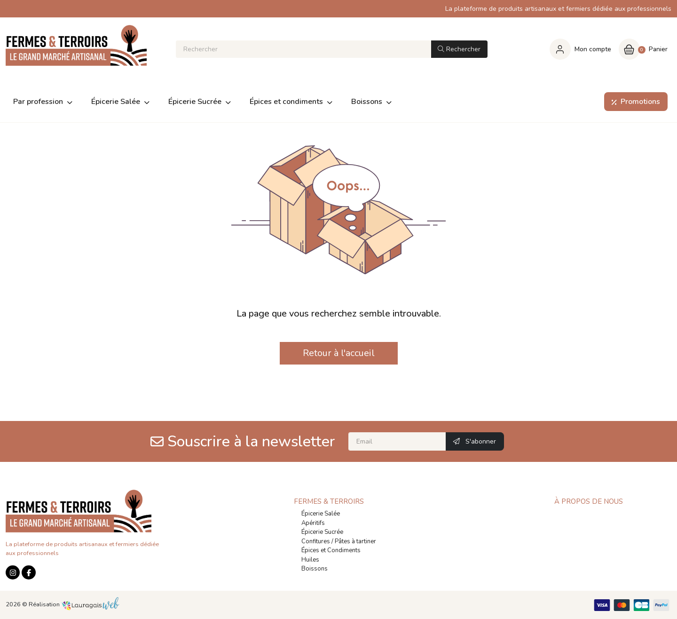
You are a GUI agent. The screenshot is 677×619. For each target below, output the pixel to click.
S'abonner (474, 441)
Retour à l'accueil (339, 353)
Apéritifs (313, 523)
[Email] (397, 441)
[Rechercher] (303, 49)
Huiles (310, 560)
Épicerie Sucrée (322, 532)
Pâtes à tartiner (355, 541)
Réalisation (74, 604)
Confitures (315, 541)
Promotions (634, 101)
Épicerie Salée (320, 513)
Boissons (314, 568)
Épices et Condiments (331, 550)
